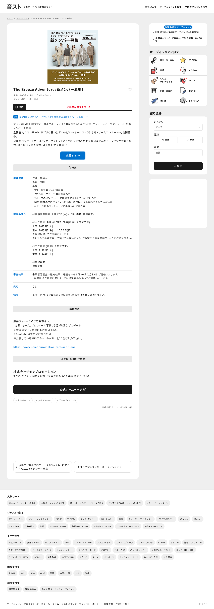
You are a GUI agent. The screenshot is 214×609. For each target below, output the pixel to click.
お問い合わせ (123, 604)
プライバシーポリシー (90, 604)
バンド (59, 518)
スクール (45, 604)
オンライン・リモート (129, 557)
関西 (52, 573)
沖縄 (87, 573)
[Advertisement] (72, 435)
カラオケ (38, 557)
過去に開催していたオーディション (58, 589)
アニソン (105, 549)
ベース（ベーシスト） (41, 549)
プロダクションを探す (196, 7)
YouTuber (14, 526)
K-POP (161, 542)
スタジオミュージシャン (128, 526)
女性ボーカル (44, 400)
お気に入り (150, 7)
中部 (42, 573)
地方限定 (167, 557)
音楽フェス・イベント (161, 549)
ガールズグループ (124, 542)
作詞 (42, 526)
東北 (23, 573)
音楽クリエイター (58, 526)
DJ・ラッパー (107, 518)
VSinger (184, 518)
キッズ (96, 557)
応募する (73, 156)
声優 (121, 518)
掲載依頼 (108, 604)
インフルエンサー (166, 518)
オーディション (14, 604)
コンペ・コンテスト (185, 549)
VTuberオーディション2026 (22, 502)
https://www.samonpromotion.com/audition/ (44, 347)
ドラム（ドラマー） (65, 549)
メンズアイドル (104, 542)
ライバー (175, 542)
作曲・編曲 (30, 526)
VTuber (197, 518)
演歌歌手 (51, 557)
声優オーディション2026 (52, 502)
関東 (32, 573)
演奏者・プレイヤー (102, 526)
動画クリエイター (80, 526)
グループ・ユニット (67, 400)
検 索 (178, 167)
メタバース (109, 557)
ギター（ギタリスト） (18, 549)
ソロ (67, 542)
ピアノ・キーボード (87, 549)
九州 (77, 573)
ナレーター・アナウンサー (141, 518)
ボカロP (83, 557)
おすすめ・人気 (151, 557)
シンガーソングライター (39, 518)
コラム (55, 604)
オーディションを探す (171, 7)
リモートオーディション (157, 502)
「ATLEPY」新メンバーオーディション (99, 467)
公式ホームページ (73, 389)
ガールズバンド (145, 542)
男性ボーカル (24, 400)
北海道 (12, 573)
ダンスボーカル (52, 542)
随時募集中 (30, 589)
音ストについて (69, 604)
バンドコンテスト (138, 549)
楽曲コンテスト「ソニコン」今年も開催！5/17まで (178, 40)
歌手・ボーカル (30, 99)
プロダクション (31, 604)
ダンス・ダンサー (88, 518)
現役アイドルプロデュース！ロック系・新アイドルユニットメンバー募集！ (42, 466)
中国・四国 (65, 573)
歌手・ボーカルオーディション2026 (86, 502)
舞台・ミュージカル (154, 526)
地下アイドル (68, 557)
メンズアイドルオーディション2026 (124, 502)
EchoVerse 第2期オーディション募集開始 (178, 32)
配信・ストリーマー (193, 542)
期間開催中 (14, 589)
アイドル (71, 518)
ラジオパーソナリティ (19, 557)
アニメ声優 (120, 549)
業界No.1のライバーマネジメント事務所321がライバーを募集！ (53, 116)
